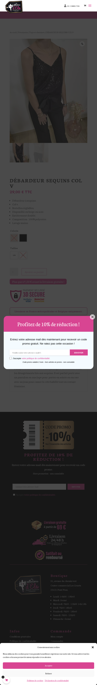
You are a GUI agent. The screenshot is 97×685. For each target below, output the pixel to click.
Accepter (48, 665)
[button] (92, 647)
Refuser (48, 673)
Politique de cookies (35, 680)
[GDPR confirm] (11, 358)
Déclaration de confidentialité (57, 680)
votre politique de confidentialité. (36, 358)
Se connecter (73, 6)
